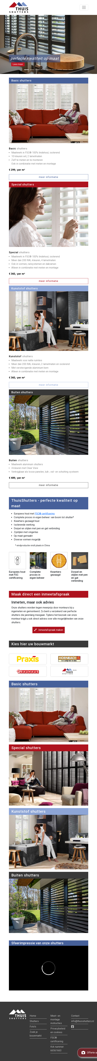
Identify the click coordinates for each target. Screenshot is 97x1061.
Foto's (33, 1026)
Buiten (18, 460)
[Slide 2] (32, 69)
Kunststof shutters (24, 288)
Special (19, 252)
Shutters (34, 1021)
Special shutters (22, 184)
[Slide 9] (70, 69)
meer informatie (48, 177)
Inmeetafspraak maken (48, 629)
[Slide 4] (43, 69)
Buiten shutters (22, 392)
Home (33, 1015)
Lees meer (18, 64)
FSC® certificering (45, 513)
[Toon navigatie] (84, 7)
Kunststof (21, 356)
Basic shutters (21, 80)
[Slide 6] (54, 69)
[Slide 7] (59, 69)
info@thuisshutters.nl (82, 1021)
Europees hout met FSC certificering (17, 574)
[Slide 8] (65, 69)
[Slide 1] (26, 69)
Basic (18, 148)
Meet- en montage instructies (56, 1019)
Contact (75, 1015)
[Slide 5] (48, 69)
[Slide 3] (37, 69)
